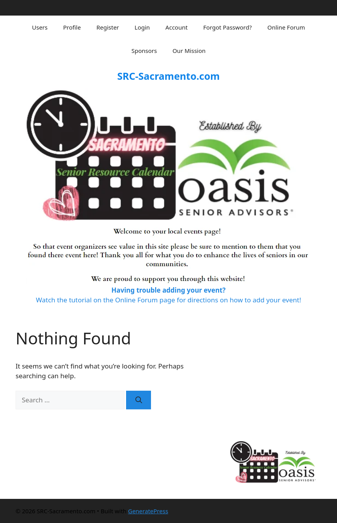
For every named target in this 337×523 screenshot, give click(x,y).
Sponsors (144, 50)
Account (176, 27)
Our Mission (188, 50)
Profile (72, 27)
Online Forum (286, 27)
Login (142, 27)
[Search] (138, 400)
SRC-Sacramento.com (168, 75)
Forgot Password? (227, 27)
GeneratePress (148, 511)
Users (39, 27)
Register (108, 27)
